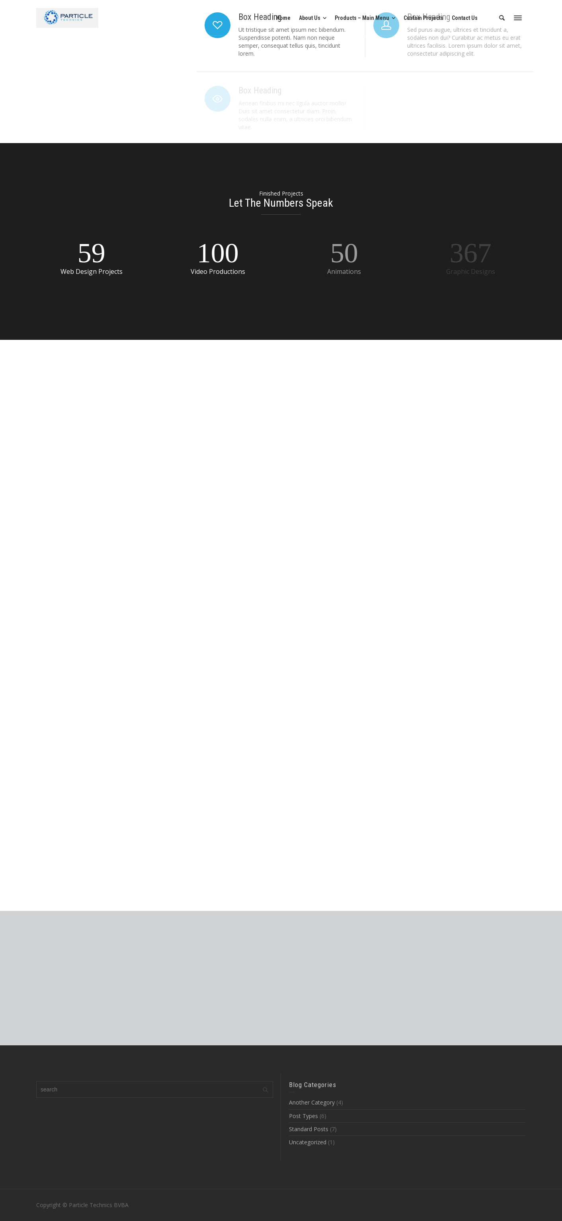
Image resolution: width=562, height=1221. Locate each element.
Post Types (303, 1116)
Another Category (312, 1102)
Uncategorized (307, 1142)
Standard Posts (308, 1129)
